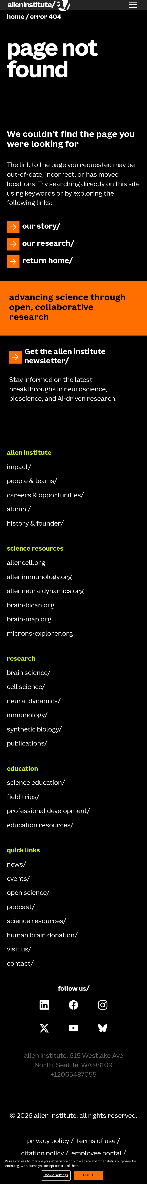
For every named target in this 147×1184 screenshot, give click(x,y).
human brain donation (41, 936)
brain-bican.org (30, 606)
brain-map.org (29, 620)
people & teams (30, 481)
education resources (38, 826)
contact (19, 964)
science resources (35, 921)
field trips (21, 797)
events (17, 879)
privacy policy (48, 1141)
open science (27, 893)
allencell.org (26, 563)
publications (25, 744)
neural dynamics (32, 701)
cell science (24, 687)
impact (17, 467)
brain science (27, 673)
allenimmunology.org (39, 577)
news (15, 865)
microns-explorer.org (40, 634)
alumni (17, 510)
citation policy (42, 1154)
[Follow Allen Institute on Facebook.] (74, 1005)
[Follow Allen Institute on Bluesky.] (103, 1028)
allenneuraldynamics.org (45, 591)
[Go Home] (73, 424)
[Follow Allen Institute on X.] (44, 1028)
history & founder (34, 524)
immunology (25, 715)
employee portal (96, 1154)
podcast (19, 907)
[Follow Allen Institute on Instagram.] (103, 1005)
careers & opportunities (44, 495)
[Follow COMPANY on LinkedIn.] (44, 1005)
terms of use (96, 1141)
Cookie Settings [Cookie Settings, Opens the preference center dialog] (56, 1175)
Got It (88, 1175)
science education (34, 783)
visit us (17, 950)
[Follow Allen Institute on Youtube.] (74, 1028)
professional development (47, 811)
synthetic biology (33, 730)
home (15, 17)
